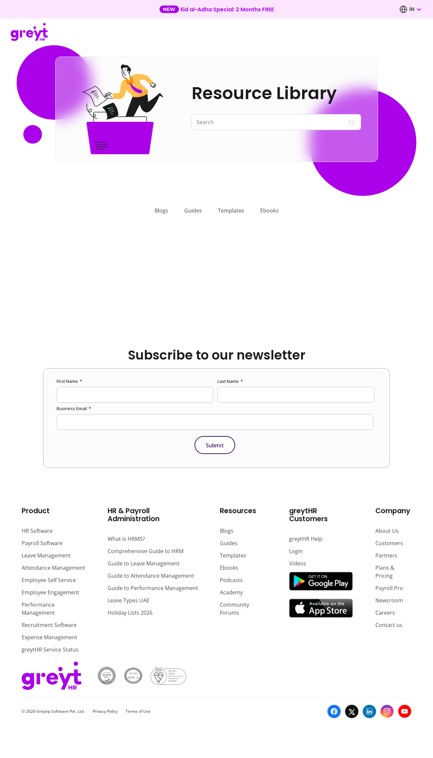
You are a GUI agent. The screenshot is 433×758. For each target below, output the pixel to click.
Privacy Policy (105, 711)
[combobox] (415, 9)
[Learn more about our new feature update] (216, 9)
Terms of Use (138, 711)
